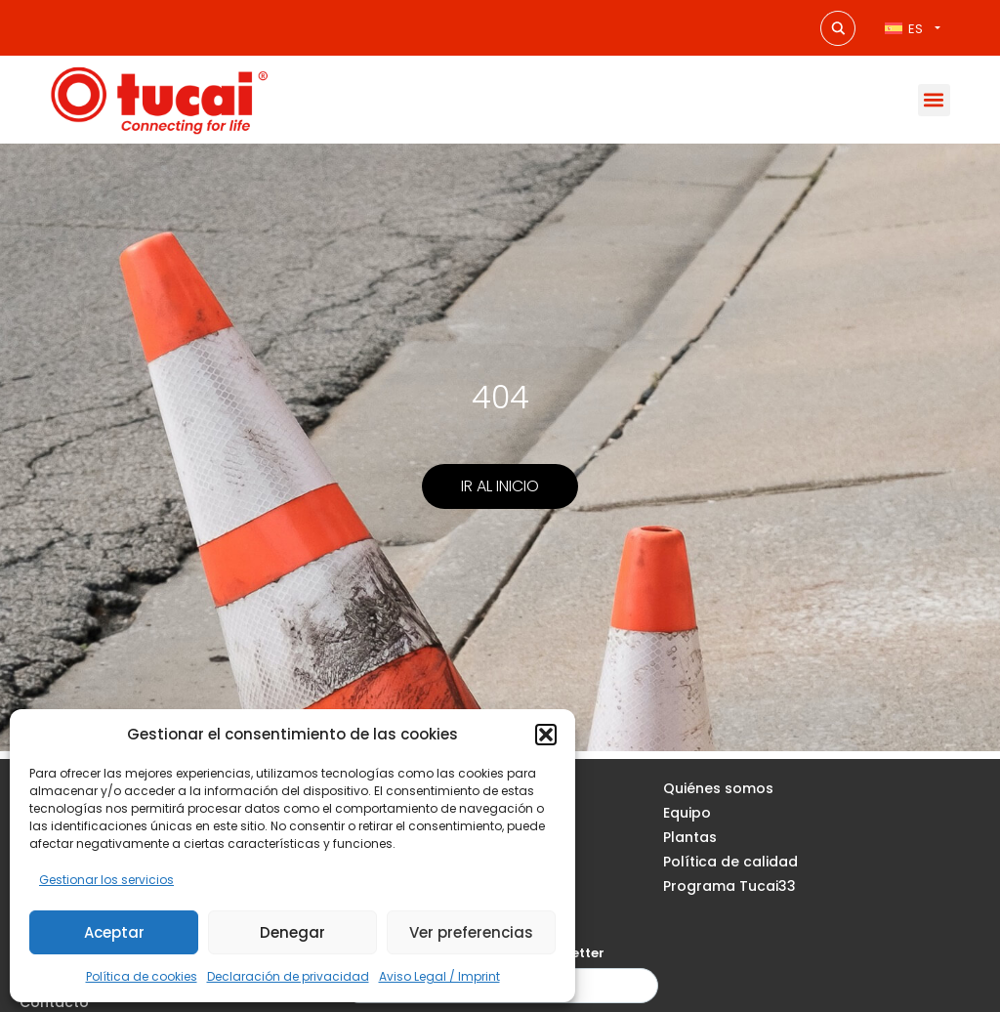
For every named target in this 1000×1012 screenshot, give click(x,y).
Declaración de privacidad (288, 976)
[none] (912, 28)
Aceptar (114, 932)
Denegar (292, 932)
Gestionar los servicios (106, 879)
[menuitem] (912, 28)
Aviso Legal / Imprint (439, 976)
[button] (546, 734)
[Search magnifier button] (837, 28)
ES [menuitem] (915, 29)
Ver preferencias (471, 932)
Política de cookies (141, 976)
